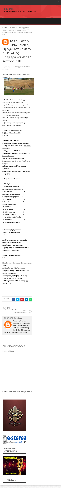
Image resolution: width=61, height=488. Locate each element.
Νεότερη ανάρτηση (9, 392)
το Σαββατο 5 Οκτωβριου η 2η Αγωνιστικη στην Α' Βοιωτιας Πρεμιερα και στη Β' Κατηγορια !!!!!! (16, 51)
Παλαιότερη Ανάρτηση (24, 392)
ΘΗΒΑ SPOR (9, 9)
